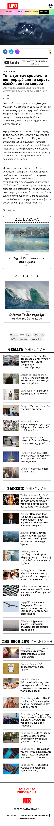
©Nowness (9, 210)
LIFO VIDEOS (11, 12)
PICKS (20, 12)
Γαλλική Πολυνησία (19, 339)
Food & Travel (37, 339)
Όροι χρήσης (11, 815)
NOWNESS (44, 12)
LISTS (35, 12)
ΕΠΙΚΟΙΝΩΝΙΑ (27, 792)
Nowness (14, 335)
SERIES (28, 12)
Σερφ (28, 335)
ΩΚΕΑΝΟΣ (39, 335)
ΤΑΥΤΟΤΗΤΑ (27, 788)
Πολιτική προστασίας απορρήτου (34, 815)
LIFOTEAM (8, 96)
